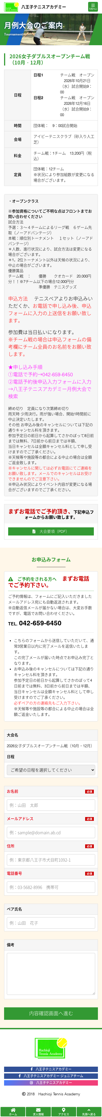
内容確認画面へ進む (51, 1013)
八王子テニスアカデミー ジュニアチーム (51, 1076)
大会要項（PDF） (51, 531)
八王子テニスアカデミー (51, 1069)
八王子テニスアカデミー (51, 1083)
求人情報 (38, 1112)
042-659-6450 (57, 374)
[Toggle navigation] (93, 7)
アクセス (64, 1112)
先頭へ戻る (89, 1112)
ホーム (13, 1112)
